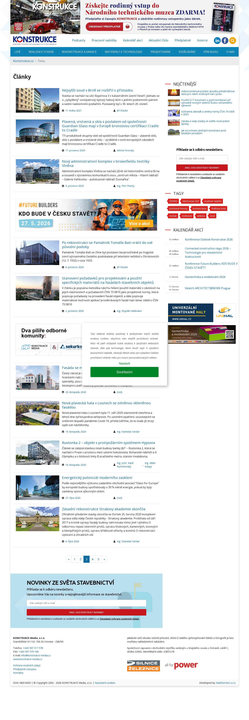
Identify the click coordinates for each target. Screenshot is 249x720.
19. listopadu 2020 (75, 431)
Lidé (17, 52)
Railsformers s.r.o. (226, 682)
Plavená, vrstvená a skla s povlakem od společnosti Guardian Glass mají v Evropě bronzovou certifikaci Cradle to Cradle (110, 125)
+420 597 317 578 (33, 648)
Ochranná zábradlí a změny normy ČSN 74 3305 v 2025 (207, 113)
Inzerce (202, 40)
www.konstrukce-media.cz (27, 659)
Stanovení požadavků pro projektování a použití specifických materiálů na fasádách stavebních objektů (108, 280)
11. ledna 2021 (73, 110)
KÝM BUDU (211, 52)
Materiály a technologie (123, 52)
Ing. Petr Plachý (125, 185)
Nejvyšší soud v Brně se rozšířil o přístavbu (97, 90)
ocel (212, 215)
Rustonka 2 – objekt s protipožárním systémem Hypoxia (108, 442)
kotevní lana (199, 208)
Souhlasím (124, 372)
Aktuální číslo (158, 40)
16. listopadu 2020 (75, 464)
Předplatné (183, 40)
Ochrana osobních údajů (27, 665)
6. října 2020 (72, 541)
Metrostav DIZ (191, 201)
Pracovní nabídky (104, 40)
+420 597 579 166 (28, 651)
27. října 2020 (72, 497)
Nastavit (124, 363)
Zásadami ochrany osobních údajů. (120, 618)
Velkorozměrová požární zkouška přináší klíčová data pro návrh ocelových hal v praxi (208, 93)
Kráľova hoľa (219, 208)
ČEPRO (173, 201)
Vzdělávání (187, 52)
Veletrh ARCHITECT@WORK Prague (207, 288)
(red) (119, 392)
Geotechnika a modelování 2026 (205, 277)
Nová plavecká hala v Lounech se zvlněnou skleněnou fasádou (106, 405)
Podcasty (78, 40)
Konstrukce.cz (23, 61)
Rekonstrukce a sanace (79, 52)
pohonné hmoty (178, 208)
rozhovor (187, 215)
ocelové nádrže (212, 201)
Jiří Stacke (122, 110)
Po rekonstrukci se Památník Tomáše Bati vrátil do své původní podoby (107, 244)
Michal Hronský (125, 150)
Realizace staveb (41, 52)
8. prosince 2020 (74, 267)
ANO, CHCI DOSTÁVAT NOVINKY (86, 612)
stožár (173, 215)
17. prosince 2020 (75, 150)
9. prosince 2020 (74, 185)
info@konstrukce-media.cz (36, 655)
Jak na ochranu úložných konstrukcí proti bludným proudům (203, 132)
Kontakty (18, 672)
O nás (230, 52)
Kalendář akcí (132, 40)
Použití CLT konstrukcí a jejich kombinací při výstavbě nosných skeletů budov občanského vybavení (206, 102)
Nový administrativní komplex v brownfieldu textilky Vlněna (105, 163)
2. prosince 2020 (74, 311)
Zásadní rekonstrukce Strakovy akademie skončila (103, 508)
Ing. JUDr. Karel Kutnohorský (125, 464)
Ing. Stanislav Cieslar (128, 431)
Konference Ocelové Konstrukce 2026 (209, 239)
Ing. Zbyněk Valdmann (129, 311)
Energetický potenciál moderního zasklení (97, 477)
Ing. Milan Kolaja (150, 464)
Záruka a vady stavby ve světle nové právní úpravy (205, 122)
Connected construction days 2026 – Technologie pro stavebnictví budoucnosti (208, 253)
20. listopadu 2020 (75, 392)
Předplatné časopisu (24, 669)
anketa (201, 215)
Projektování (160, 52)
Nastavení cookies (105, 682)
